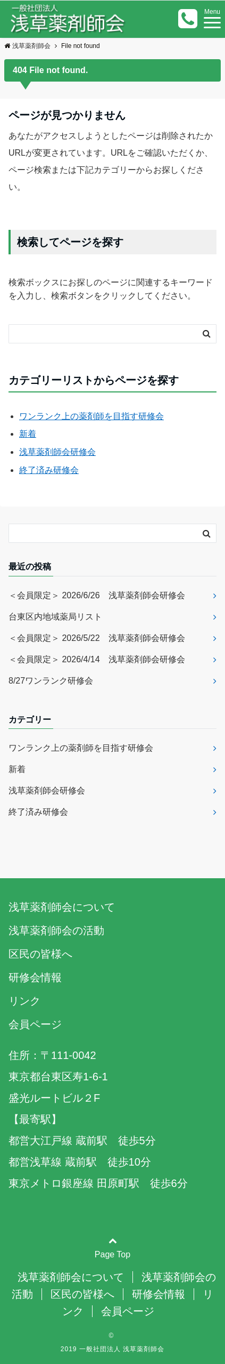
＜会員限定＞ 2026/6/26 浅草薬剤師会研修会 (97, 595)
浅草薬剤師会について (62, 907)
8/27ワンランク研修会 (51, 680)
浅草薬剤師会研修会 (57, 451)
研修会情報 (35, 977)
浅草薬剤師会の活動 (56, 930)
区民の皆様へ (40, 954)
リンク (24, 1001)
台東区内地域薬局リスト (60, 616)
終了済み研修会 (49, 470)
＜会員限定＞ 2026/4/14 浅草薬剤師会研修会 (97, 659)
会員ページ (35, 1024)
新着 (27, 433)
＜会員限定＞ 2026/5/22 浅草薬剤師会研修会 (97, 638)
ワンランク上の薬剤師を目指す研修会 (91, 416)
